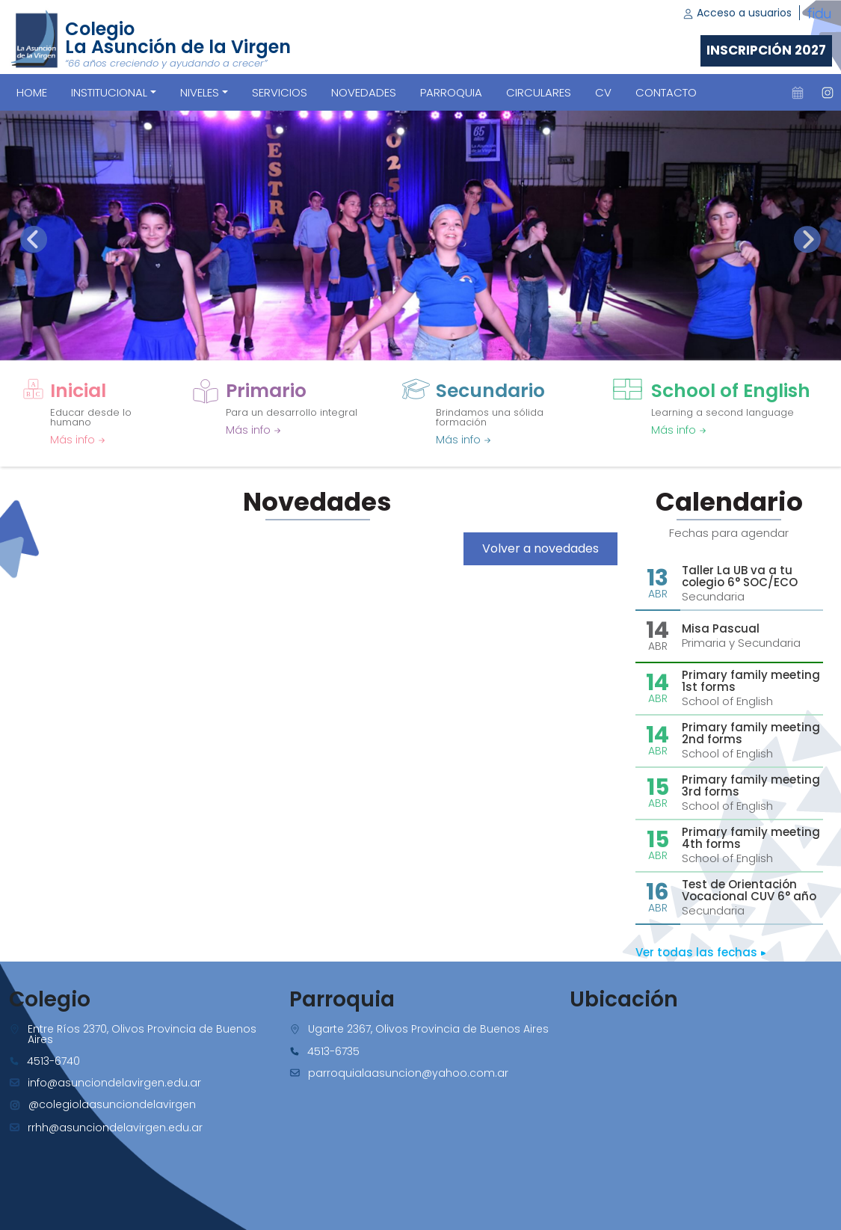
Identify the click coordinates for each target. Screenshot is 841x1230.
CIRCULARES (538, 92)
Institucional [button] (109, 92)
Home (31, 92)
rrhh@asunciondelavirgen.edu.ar (115, 1127)
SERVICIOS (279, 92)
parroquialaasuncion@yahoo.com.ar (408, 1073)
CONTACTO (666, 92)
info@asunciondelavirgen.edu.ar (114, 1082)
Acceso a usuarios (737, 12)
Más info (77, 439)
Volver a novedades (540, 548)
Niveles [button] (199, 92)
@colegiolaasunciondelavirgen (112, 1104)
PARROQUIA (451, 92)
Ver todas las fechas (700, 952)
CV (603, 92)
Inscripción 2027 (766, 50)
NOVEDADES (363, 92)
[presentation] (34, 239)
